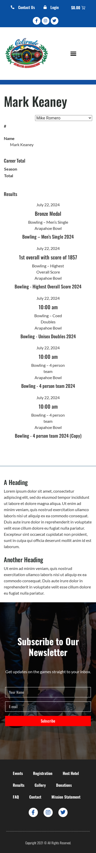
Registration (42, 773)
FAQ (16, 797)
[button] (73, 53)
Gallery (40, 785)
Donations (64, 785)
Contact (35, 797)
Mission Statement (65, 797)
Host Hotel (71, 773)
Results (18, 785)
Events (18, 773)
